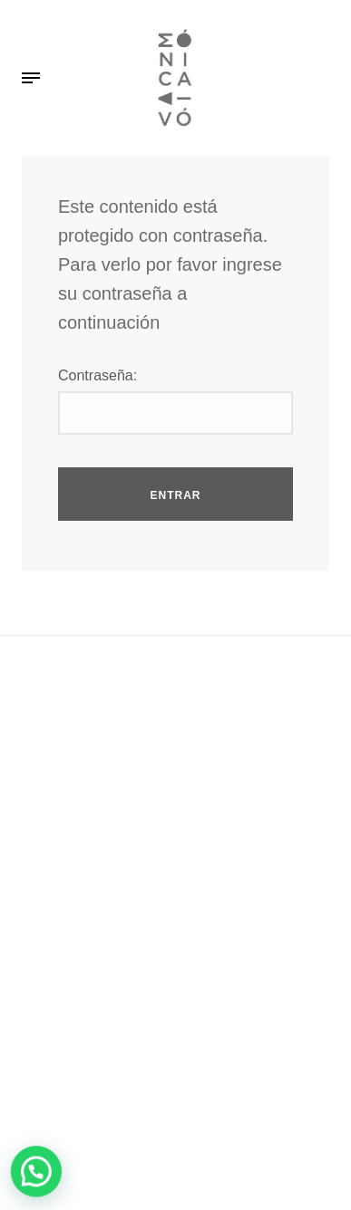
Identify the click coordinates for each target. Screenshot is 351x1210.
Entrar (176, 495)
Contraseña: (97, 375)
